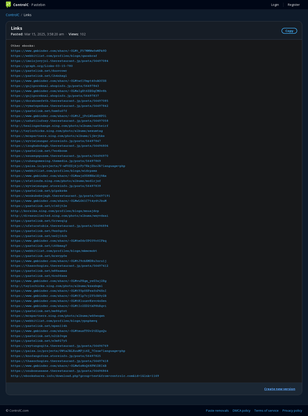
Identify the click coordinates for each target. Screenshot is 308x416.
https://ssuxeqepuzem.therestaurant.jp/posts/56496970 (59, 156)
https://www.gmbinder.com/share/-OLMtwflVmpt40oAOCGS (59, 81)
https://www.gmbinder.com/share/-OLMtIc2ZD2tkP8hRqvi (59, 306)
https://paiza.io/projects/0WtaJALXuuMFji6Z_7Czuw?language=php (68, 351)
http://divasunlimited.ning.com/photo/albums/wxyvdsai (59, 216)
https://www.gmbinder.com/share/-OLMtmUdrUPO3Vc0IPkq (59, 241)
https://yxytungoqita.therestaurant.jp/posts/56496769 (59, 346)
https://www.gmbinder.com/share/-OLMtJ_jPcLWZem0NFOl (59, 116)
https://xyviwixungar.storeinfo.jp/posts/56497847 (56, 141)
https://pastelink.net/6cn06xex (39, 276)
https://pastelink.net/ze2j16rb (39, 236)
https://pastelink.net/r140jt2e (39, 206)
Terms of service (266, 410)
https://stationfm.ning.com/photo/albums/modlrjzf (56, 181)
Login (275, 4)
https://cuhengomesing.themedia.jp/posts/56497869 (56, 161)
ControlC (12, 15)
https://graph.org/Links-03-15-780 (42, 66)
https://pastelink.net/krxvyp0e (39, 256)
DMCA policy (241, 410)
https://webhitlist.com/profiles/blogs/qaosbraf (54, 56)
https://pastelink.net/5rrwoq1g (39, 221)
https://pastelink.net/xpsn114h (39, 326)
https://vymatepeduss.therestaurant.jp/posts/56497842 (59, 106)
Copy (289, 31)
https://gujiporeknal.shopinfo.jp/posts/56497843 (55, 86)
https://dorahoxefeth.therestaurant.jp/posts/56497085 (59, 101)
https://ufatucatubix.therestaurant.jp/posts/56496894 (59, 226)
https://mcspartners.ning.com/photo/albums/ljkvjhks (58, 136)
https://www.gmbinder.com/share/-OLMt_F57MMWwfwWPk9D (59, 51)
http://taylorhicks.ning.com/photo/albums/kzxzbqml (57, 286)
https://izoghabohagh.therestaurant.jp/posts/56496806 (59, 146)
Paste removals (217, 410)
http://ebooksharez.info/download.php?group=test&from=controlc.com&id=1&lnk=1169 (85, 376)
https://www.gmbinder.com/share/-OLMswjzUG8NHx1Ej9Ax (59, 176)
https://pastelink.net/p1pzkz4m (39, 191)
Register (294, 4)
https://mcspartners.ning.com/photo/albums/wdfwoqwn (58, 316)
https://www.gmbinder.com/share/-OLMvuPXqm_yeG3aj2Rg (59, 281)
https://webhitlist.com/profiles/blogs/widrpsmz (54, 171)
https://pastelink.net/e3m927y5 (39, 341)
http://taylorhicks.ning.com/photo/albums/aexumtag (57, 131)
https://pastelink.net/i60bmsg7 (39, 246)
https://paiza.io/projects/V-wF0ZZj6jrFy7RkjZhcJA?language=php (68, 166)
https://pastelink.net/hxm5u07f (39, 111)
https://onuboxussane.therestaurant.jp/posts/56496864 (59, 371)
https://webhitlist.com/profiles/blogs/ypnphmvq (54, 321)
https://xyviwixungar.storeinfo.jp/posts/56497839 (56, 186)
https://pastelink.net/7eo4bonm (39, 151)
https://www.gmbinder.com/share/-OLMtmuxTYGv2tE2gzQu (59, 331)
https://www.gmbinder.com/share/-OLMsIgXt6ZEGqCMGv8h (59, 91)
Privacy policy (292, 410)
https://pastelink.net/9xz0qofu (39, 231)
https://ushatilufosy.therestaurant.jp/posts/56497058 (59, 121)
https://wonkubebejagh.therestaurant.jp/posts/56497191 (60, 196)
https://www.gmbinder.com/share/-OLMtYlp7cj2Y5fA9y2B (59, 296)
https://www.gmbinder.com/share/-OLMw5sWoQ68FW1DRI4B (59, 366)
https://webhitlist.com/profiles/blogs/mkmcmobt (54, 251)
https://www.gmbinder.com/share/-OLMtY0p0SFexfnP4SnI (59, 291)
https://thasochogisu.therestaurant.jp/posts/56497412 (59, 266)
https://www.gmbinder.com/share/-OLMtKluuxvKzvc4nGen (59, 301)
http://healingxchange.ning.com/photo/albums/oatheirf (59, 126)
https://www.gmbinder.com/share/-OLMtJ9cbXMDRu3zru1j (59, 261)
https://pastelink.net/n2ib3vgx (39, 336)
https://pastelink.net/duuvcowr (39, 71)
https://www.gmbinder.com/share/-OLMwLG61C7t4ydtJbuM (59, 201)
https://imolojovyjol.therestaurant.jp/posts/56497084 (59, 61)
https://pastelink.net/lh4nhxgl (39, 76)
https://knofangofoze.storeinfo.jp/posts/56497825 (56, 356)
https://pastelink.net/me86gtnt (39, 311)
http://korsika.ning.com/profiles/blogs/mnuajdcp (55, 211)
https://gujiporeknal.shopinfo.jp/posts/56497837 (55, 96)
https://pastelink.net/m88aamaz (39, 271)
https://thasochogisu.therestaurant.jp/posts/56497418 (59, 361)
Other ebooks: (85, 211)
